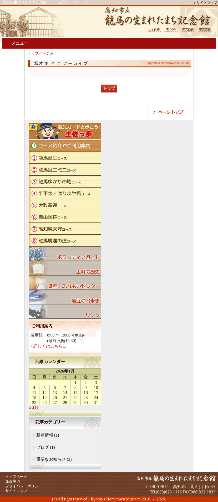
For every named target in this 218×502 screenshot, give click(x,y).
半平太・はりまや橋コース (65, 193)
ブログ (65, 297)
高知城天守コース (65, 229)
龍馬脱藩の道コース (65, 240)
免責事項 (12, 481)
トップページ (39, 53)
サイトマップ (16, 491)
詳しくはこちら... (49, 346)
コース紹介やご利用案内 (65, 146)
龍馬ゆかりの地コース (65, 181)
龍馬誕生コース (65, 158)
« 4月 (33, 408)
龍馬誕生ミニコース (65, 169)
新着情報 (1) (47, 435)
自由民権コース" (65, 217)
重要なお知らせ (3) (54, 459)
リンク (65, 311)
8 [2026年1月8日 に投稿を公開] (75, 387)
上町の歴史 (65, 268)
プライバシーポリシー (23, 486)
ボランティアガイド (65, 253)
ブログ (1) (45, 447)
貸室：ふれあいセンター (65, 282)
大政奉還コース (65, 205)
